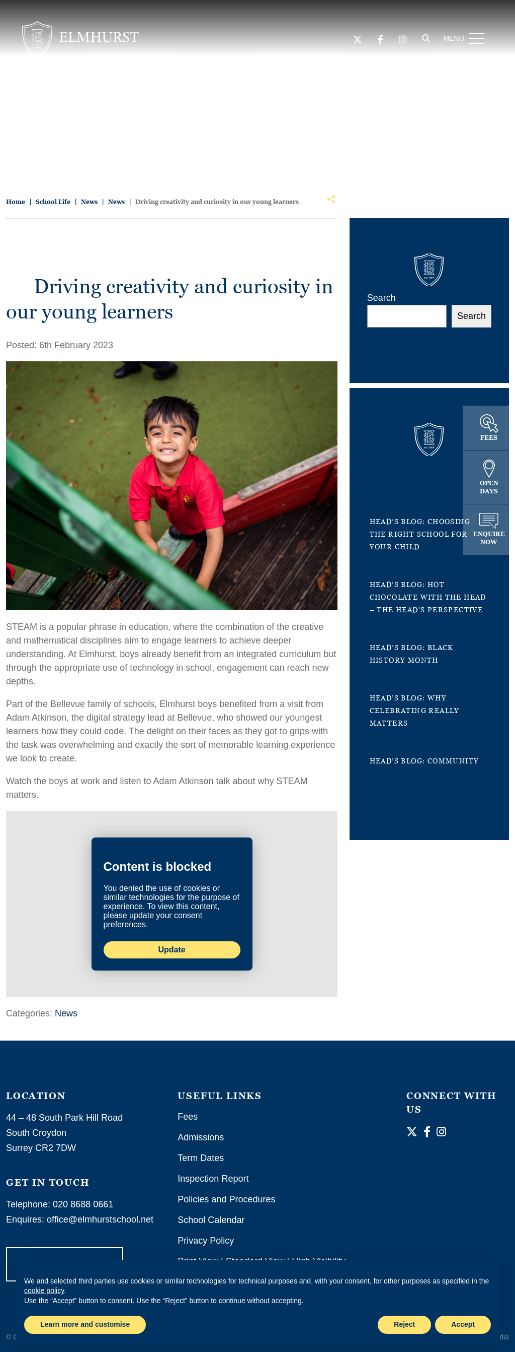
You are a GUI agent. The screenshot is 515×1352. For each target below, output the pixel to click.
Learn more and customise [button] (85, 1324)
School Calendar (211, 1220)
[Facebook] (379, 41)
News (66, 1013)
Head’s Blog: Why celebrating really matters (415, 710)
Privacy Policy (206, 1241)
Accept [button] (463, 1324)
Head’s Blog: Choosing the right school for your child (420, 534)
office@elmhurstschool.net (100, 1219)
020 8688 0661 (83, 1204)
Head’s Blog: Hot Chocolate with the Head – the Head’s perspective (428, 597)
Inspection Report (213, 1179)
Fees (188, 1117)
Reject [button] (404, 1324)
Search (381, 298)
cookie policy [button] (44, 1290)
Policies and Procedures (226, 1199)
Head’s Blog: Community (424, 760)
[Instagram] (401, 41)
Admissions (201, 1137)
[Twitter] (356, 41)
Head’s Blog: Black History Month (412, 653)
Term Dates (201, 1158)
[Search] (424, 40)
